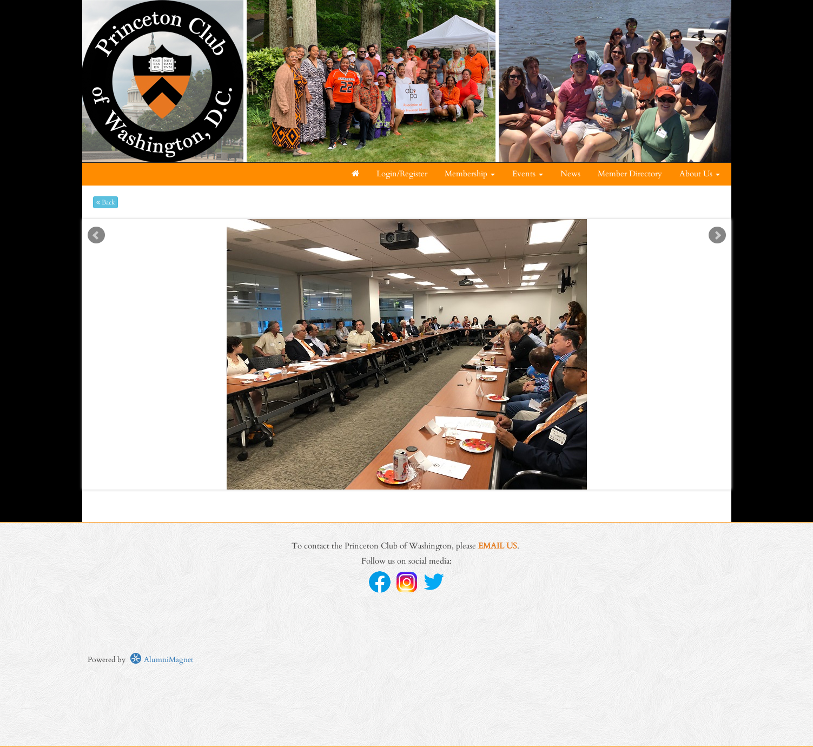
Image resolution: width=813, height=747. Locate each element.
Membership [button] (470, 174)
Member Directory (630, 174)
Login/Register (401, 174)
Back (105, 202)
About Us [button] (699, 174)
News (570, 174)
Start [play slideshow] (402, 227)
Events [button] (527, 174)
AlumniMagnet (161, 660)
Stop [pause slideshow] (410, 227)
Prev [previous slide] (96, 235)
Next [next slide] (717, 235)
